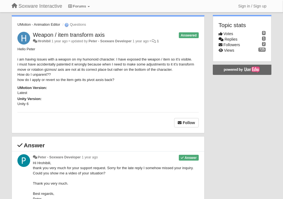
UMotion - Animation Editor (38, 24)
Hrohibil (44, 41)
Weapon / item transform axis (69, 35)
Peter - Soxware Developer (110, 41)
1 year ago (90, 157)
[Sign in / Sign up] (252, 6)
